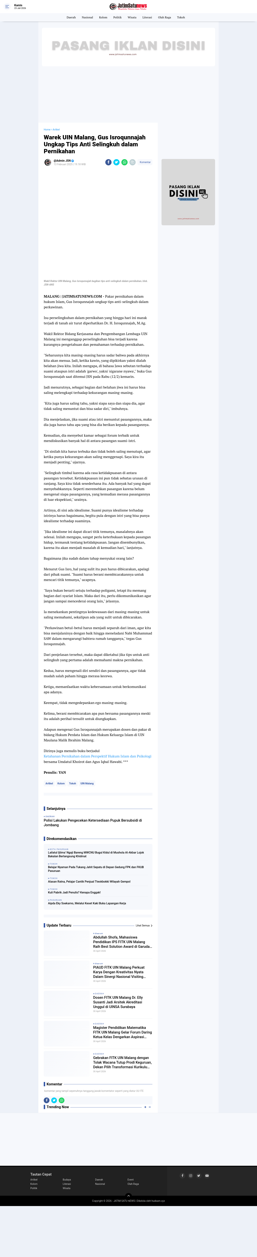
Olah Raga (164, 17)
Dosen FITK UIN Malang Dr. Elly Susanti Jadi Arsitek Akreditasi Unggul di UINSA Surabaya (118, 1002)
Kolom (103, 17)
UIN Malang (87, 783)
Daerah (71, 17)
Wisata (132, 17)
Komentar (145, 162)
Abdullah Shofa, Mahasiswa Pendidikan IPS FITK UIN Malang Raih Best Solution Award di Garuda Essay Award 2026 (121, 942)
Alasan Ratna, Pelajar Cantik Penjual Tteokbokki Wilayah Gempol (89, 881)
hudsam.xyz (158, 1200)
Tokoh (181, 17)
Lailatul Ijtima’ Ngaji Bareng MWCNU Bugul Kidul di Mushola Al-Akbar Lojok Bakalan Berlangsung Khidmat (96, 854)
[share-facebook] (108, 162)
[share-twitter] (116, 162)
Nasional (87, 17)
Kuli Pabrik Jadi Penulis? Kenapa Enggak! (74, 892)
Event (131, 1179)
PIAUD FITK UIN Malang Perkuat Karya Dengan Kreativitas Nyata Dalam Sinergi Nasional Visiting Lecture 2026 (119, 972)
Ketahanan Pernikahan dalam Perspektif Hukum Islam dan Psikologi (97, 756)
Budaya (67, 1179)
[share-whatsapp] (124, 162)
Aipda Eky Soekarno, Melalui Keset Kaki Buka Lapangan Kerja (87, 903)
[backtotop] (128, 1196)
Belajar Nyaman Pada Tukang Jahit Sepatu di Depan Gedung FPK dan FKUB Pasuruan (96, 869)
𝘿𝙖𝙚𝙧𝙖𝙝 (99, 933)
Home (47, 129)
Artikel (49, 783)
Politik (117, 17)
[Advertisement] (128, 94)
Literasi (147, 17)
